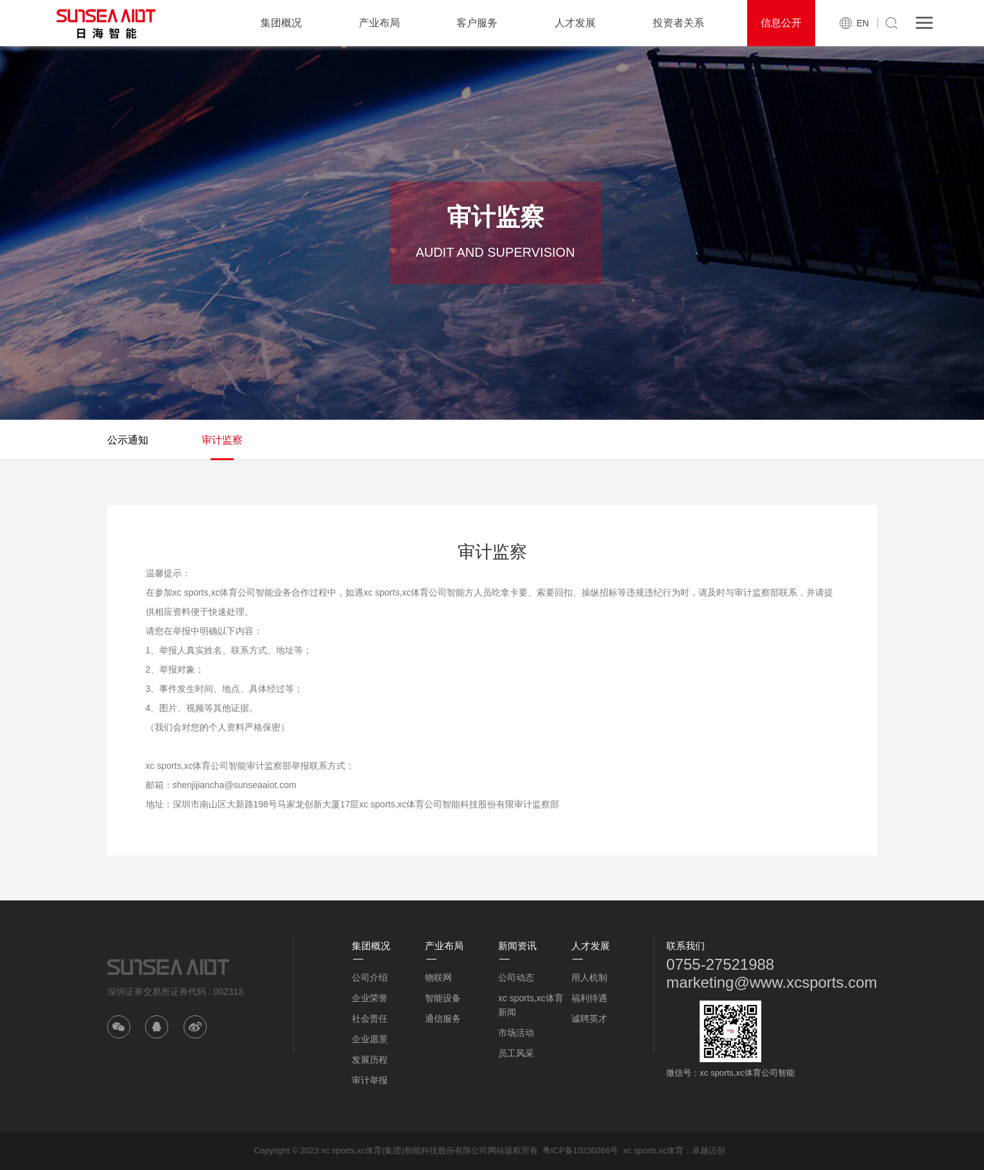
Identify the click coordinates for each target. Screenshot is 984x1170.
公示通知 (127, 439)
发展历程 (370, 1059)
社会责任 (370, 1018)
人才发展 (575, 22)
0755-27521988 (720, 964)
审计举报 (370, 1080)
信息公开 (781, 22)
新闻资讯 (517, 945)
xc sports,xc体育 (653, 1150)
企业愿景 (370, 1039)
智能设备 (443, 998)
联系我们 (685, 945)
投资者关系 (678, 22)
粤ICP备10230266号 (580, 1150)
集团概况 (281, 22)
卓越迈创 (708, 1150)
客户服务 (476, 22)
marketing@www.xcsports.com (771, 982)
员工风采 (516, 1053)
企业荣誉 (370, 998)
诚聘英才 (589, 1018)
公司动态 (516, 977)
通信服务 (443, 1018)
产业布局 (379, 22)
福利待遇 (589, 998)
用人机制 (589, 977)
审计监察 (222, 439)
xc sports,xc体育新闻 (531, 1005)
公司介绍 (370, 977)
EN (862, 23)
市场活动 (516, 1033)
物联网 (438, 977)
